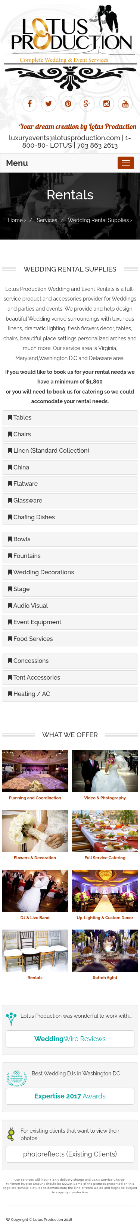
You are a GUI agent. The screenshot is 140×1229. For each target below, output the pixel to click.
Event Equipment (34, 622)
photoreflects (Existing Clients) (70, 1154)
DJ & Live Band (35, 917)
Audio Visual (28, 605)
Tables (19, 417)
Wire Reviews (70, 1039)
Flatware (23, 483)
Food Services (30, 638)
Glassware (25, 500)
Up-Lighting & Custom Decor (105, 917)
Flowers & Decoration (35, 858)
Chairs (19, 434)
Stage (19, 589)
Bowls (19, 539)
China (18, 467)
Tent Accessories (34, 677)
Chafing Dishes (31, 517)
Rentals (35, 977)
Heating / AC (29, 693)
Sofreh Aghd (105, 977)
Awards (70, 1096)
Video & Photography (105, 798)
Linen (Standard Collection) (48, 450)
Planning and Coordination (35, 798)
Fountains (24, 555)
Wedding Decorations (41, 572)
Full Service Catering (105, 858)
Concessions (28, 660)
